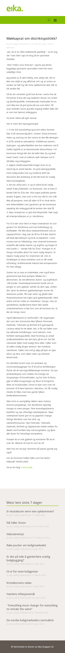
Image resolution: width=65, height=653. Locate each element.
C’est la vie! (26, 467)
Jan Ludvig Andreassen (19, 44)
